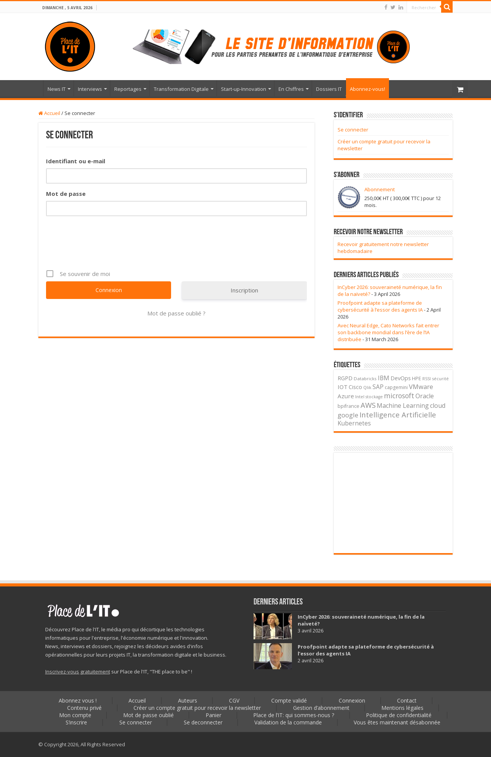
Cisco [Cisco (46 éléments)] (355, 387)
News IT (57, 88)
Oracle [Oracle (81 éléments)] (424, 396)
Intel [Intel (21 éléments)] (359, 396)
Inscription (244, 290)
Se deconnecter (203, 722)
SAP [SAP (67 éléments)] (378, 387)
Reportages (128, 88)
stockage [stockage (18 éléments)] (374, 396)
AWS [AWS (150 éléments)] (368, 405)
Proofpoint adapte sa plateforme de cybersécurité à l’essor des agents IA (380, 306)
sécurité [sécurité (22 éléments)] (440, 378)
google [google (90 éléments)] (348, 415)
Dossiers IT (329, 88)
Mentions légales (403, 707)
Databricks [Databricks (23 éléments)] (365, 378)
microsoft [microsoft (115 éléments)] (399, 395)
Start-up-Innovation (243, 88)
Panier (213, 715)
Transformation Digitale (181, 88)
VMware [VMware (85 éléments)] (421, 386)
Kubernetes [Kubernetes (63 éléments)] (354, 423)
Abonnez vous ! (77, 700)
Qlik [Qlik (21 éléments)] (367, 387)
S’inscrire (76, 722)
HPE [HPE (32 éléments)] (416, 378)
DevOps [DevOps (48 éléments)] (400, 378)
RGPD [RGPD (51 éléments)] (345, 378)
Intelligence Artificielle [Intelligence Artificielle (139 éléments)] (397, 414)
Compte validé (289, 700)
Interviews (90, 88)
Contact (408, 700)
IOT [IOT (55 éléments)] (343, 387)
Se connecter (353, 129)
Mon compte (74, 715)
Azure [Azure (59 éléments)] (346, 396)
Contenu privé (84, 707)
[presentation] (104, 248)
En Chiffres (291, 88)
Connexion (352, 700)
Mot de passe (66, 193)
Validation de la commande (288, 722)
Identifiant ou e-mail (75, 161)
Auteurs (187, 700)
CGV (234, 700)
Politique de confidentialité (399, 715)
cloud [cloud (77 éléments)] (437, 405)
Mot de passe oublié (148, 715)
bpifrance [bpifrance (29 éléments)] (348, 406)
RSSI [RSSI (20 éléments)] (426, 378)
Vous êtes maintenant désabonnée (397, 722)
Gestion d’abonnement (321, 707)
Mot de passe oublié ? (176, 313)
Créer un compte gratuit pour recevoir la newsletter (197, 707)
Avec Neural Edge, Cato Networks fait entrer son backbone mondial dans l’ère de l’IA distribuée (388, 332)
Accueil (33, 88)
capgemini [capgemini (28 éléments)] (396, 387)
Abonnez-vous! (367, 88)
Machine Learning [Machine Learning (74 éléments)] (403, 405)
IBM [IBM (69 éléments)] (383, 378)
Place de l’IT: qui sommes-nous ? (294, 715)
